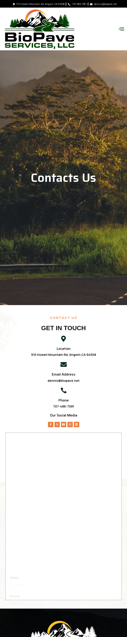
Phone (63, 400)
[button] (121, 29)
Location (64, 348)
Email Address (63, 374)
